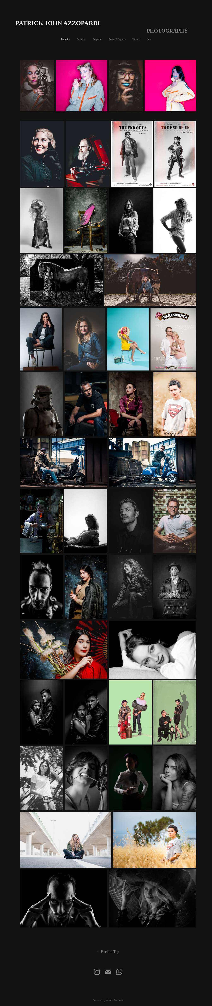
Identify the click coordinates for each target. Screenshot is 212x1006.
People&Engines (117, 39)
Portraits (65, 39)
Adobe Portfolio (114, 1000)
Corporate (97, 39)
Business (81, 39)
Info (149, 39)
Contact (136, 39)
